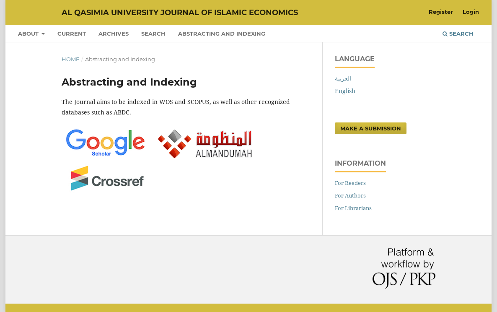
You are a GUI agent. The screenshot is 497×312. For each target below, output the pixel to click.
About (29, 33)
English (345, 91)
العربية (343, 78)
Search (153, 33)
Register (441, 11)
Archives (113, 33)
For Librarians (353, 208)
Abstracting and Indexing (221, 33)
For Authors (350, 195)
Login (471, 11)
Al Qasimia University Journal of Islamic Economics (180, 12)
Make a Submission (370, 128)
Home (71, 59)
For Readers (350, 183)
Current (71, 33)
